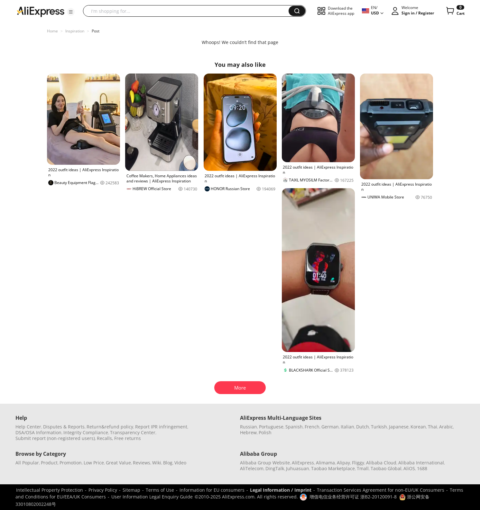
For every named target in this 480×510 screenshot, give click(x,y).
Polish (265, 432)
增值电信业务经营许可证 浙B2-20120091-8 (353, 497)
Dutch (362, 427)
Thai (432, 427)
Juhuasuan (297, 468)
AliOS (409, 468)
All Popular (27, 463)
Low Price (94, 463)
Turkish (379, 427)
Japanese (399, 427)
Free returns (127, 438)
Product (49, 463)
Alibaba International (421, 463)
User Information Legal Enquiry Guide (152, 497)
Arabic (446, 427)
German (330, 427)
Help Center (28, 427)
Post (95, 31)
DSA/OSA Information (38, 432)
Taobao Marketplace (333, 468)
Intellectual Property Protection (49, 490)
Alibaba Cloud (381, 463)
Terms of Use (160, 490)
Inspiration (74, 31)
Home (52, 31)
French (312, 427)
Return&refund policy (110, 427)
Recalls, (105, 438)
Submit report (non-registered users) (55, 438)
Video (180, 463)
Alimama (325, 463)
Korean (418, 427)
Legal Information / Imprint (280, 490)
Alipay (343, 463)
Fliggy (358, 463)
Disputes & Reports (64, 427)
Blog (167, 463)
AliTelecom (251, 468)
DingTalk (274, 468)
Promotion (71, 463)
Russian (248, 427)
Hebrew (248, 432)
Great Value (118, 463)
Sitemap (131, 490)
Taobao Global (386, 468)
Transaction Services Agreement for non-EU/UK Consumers (380, 490)
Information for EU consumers (212, 490)
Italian (347, 427)
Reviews (141, 463)
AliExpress (303, 463)
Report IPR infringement (161, 427)
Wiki (156, 463)
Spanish (294, 427)
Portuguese (271, 427)
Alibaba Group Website (265, 463)
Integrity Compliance (85, 432)
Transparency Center (132, 432)
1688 (422, 468)
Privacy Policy (102, 490)
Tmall (363, 468)
